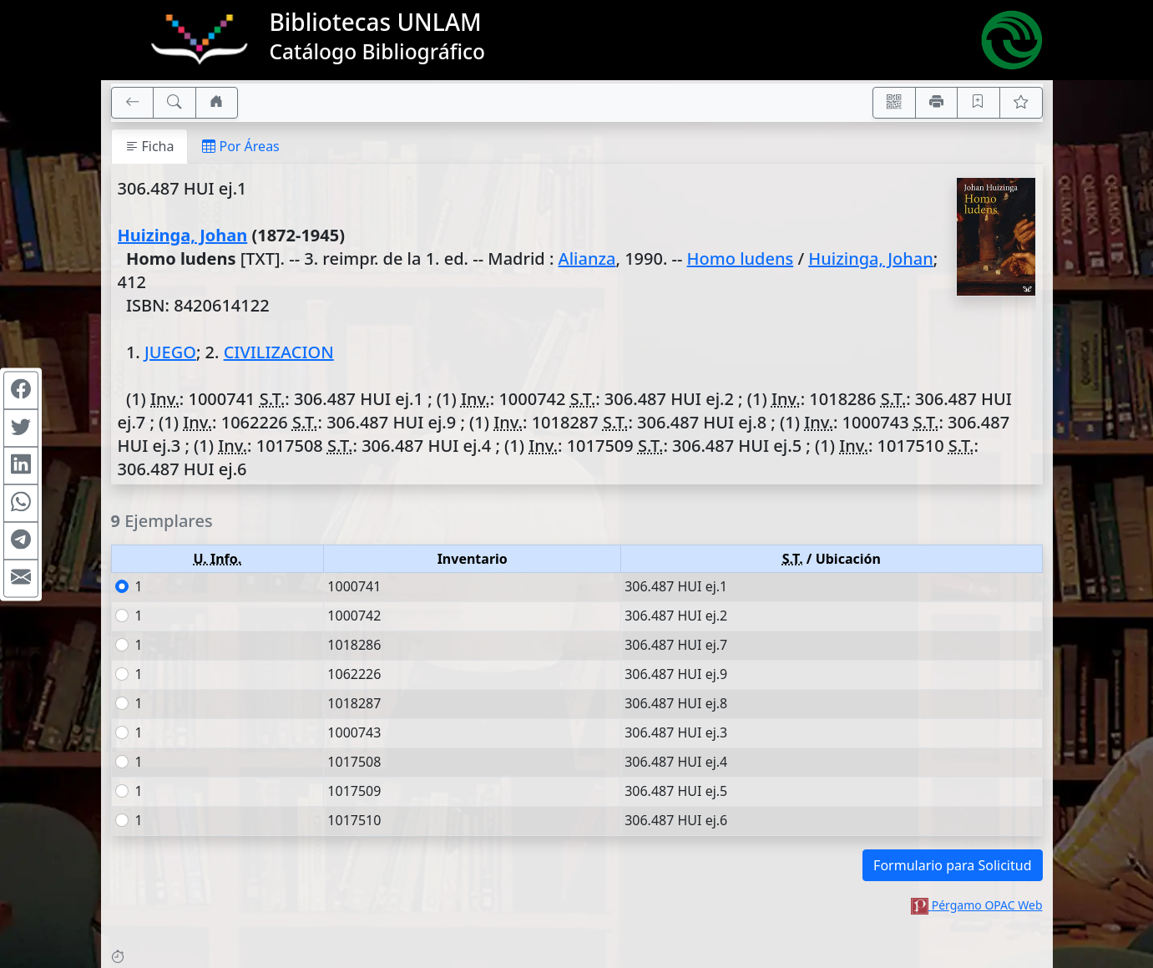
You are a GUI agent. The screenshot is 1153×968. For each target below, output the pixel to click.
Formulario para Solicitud (952, 865)
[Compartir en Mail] (20, 578)
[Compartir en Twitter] (20, 427)
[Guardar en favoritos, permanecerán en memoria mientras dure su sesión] (978, 103)
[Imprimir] (936, 103)
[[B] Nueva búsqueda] (174, 103)
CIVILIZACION (279, 352)
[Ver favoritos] (1021, 103)
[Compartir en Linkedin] (20, 465)
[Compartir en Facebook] (20, 390)
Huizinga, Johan (183, 235)
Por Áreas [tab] (240, 146)
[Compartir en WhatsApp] (20, 503)
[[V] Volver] (132, 103)
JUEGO (170, 352)
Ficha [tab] (149, 146)
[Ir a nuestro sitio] (217, 103)
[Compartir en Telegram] (20, 540)
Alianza (587, 258)
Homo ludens (740, 258)
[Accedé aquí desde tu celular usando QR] (894, 103)
